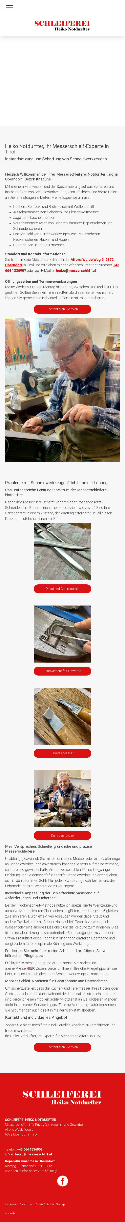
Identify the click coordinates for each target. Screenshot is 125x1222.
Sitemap (60, 1204)
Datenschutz (27, 1204)
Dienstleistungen (62, 835)
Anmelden (10, 1213)
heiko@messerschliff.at (76, 270)
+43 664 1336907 (29, 1149)
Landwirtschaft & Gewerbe (62, 671)
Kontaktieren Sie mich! (62, 309)
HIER (31, 968)
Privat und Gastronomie (62, 589)
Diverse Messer (63, 753)
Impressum (11, 1204)
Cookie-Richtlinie (45, 1204)
